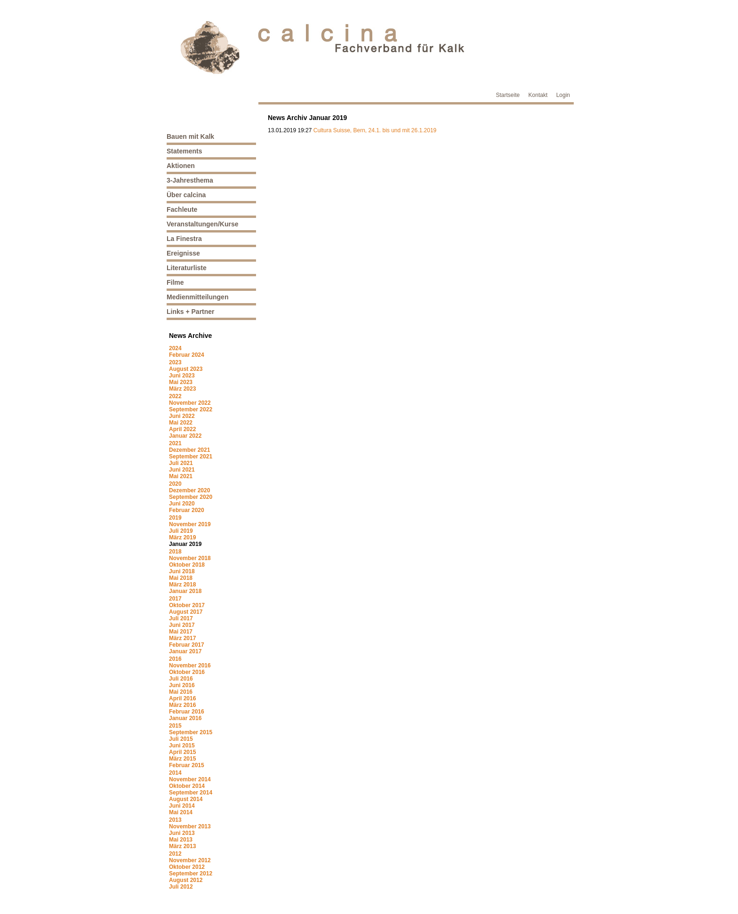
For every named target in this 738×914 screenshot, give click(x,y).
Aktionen (181, 165)
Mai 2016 (181, 692)
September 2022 (190, 409)
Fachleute (182, 209)
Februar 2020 (186, 510)
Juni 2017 (182, 625)
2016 (175, 659)
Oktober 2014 (187, 786)
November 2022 (190, 403)
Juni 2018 (182, 571)
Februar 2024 (186, 355)
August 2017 (185, 612)
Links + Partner (191, 311)
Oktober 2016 (187, 672)
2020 (175, 484)
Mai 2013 (181, 839)
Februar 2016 (186, 711)
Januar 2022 (185, 436)
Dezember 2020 (189, 490)
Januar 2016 (185, 718)
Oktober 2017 (187, 605)
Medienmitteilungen (197, 297)
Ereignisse (183, 253)
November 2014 (190, 779)
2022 (175, 396)
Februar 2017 (186, 644)
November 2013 (190, 826)
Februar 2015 (186, 765)
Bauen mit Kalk (190, 136)
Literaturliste (187, 268)
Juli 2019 (181, 531)
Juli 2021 (181, 463)
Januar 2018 (185, 591)
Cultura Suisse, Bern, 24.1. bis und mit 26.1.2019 (375, 130)
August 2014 (185, 799)
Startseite (508, 95)
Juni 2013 (182, 833)
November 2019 (190, 524)
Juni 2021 (182, 469)
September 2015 (190, 732)
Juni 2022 (182, 416)
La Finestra (184, 238)
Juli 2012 (181, 886)
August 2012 (185, 880)
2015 (175, 725)
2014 (175, 773)
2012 (175, 853)
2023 (175, 362)
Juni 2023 (182, 375)
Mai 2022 (181, 422)
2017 (175, 598)
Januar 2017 (185, 651)
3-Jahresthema (190, 180)
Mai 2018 (181, 578)
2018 (175, 551)
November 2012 (190, 860)
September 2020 (190, 497)
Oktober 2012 (187, 867)
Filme (175, 282)
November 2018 (190, 558)
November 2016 (190, 665)
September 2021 (190, 456)
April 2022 (182, 429)
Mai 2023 (181, 382)
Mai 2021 (181, 476)
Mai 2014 (181, 812)
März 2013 (182, 846)
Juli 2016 (181, 678)
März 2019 (182, 537)
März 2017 (182, 638)
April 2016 (182, 698)
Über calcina (186, 195)
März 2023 (182, 388)
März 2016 (182, 705)
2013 (175, 820)
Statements (184, 151)
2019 (175, 517)
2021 (175, 443)
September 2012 (190, 873)
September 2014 (190, 792)
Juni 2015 (182, 745)
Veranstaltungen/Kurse (203, 224)
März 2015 (182, 758)
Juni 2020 (182, 503)
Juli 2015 (181, 739)
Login (563, 95)
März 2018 (182, 584)
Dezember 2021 (189, 450)
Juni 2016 (182, 685)
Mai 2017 (181, 631)
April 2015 (182, 752)
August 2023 (185, 369)
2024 (175, 348)
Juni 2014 (182, 805)
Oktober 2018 (187, 564)
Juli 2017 (181, 618)
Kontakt (538, 95)
